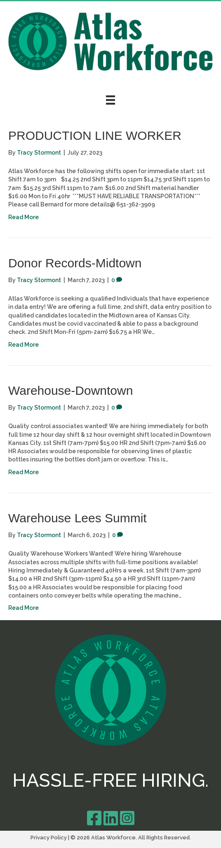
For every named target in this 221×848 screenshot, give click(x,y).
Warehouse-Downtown (70, 390)
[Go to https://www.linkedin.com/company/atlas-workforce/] (110, 818)
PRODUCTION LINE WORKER (94, 135)
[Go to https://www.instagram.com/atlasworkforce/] (127, 818)
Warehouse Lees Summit (77, 518)
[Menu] (110, 100)
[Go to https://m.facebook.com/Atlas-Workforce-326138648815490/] (94, 818)
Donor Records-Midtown (74, 263)
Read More (23, 217)
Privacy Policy (49, 837)
